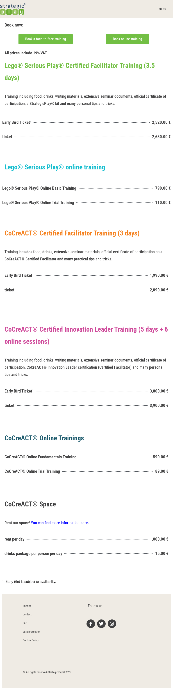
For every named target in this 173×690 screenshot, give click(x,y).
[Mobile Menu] (161, 9)
